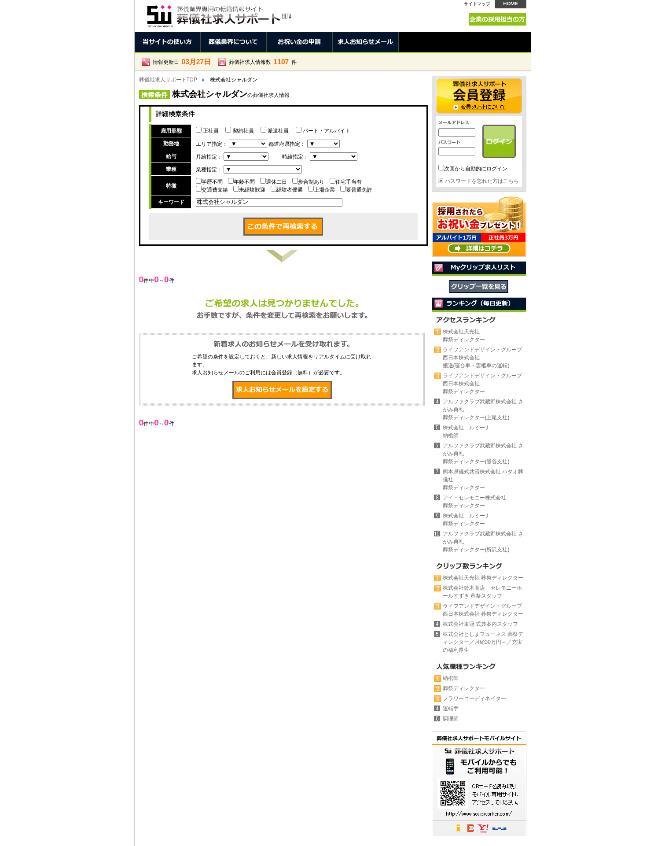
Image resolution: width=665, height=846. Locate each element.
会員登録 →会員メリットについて (479, 96)
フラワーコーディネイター (474, 698)
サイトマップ (477, 3)
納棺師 (451, 678)
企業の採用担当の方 (497, 19)
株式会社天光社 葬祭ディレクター (483, 578)
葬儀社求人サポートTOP (168, 80)
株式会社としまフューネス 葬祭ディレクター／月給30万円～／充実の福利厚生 (483, 642)
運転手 (451, 709)
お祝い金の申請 (300, 42)
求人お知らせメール (366, 42)
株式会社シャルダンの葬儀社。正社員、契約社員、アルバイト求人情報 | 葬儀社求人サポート (218, 14)
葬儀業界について (234, 42)
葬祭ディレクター (464, 688)
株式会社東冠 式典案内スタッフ (480, 624)
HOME (510, 4)
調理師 (451, 719)
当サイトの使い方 (168, 42)
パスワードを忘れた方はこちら (482, 181)
